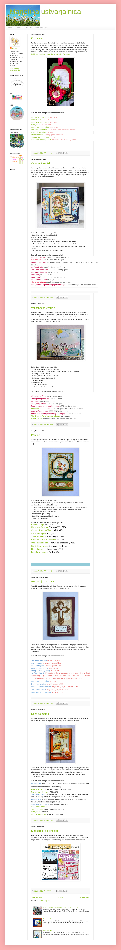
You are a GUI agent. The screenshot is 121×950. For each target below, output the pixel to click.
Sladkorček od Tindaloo (45, 830)
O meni (19, 28)
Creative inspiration (38, 814)
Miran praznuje (47, 930)
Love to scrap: (37, 524)
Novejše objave (37, 897)
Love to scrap (36, 663)
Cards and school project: (41, 140)
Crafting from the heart (40, 117)
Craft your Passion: (39, 527)
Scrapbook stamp (40, 409)
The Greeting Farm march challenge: (45, 416)
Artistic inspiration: (38, 132)
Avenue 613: (36, 120)
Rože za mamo (40, 713)
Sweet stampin (37, 809)
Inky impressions (37, 260)
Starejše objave (84, 897)
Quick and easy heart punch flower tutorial (46, 54)
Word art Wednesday (39, 411)
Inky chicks (35, 401)
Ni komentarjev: (49, 890)
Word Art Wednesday (39, 668)
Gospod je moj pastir (43, 581)
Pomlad (35, 435)
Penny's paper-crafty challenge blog (45, 406)
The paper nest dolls (39, 661)
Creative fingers (37, 666)
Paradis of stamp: (38, 789)
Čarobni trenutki (40, 163)
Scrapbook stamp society (41, 687)
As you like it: (36, 783)
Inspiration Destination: (40, 127)
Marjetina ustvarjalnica (45, 12)
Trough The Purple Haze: (41, 137)
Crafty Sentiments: (39, 546)
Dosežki (29, 28)
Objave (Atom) (45, 901)
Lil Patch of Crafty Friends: (43, 539)
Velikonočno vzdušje (43, 307)
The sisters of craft (38, 282)
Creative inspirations (39, 280)
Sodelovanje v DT (41, 28)
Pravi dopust (47, 919)
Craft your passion (38, 404)
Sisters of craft (37, 135)
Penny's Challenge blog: (40, 671)
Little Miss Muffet (37, 396)
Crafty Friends (36, 125)
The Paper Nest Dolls (39, 270)
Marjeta (14, 48)
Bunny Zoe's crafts (38, 262)
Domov (10, 28)
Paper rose (67, 54)
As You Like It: (37, 673)
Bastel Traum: (36, 418)
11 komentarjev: (49, 297)
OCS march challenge (40, 807)
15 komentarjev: (49, 424)
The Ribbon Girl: (39, 536)
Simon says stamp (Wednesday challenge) (48, 414)
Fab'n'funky (35, 275)
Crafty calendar (37, 267)
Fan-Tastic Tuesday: (39, 130)
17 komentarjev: (49, 571)
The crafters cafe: (38, 794)
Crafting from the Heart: (42, 530)
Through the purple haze (41, 399)
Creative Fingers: (39, 533)
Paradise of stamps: (40, 552)
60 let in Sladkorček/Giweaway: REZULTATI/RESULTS (60, 907)
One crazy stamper (38, 257)
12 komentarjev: (49, 153)
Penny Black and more (40, 277)
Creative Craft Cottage (40, 122)
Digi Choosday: (38, 549)
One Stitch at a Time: (40, 542)
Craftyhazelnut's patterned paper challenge (48, 285)
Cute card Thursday (39, 272)
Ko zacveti (37, 38)
